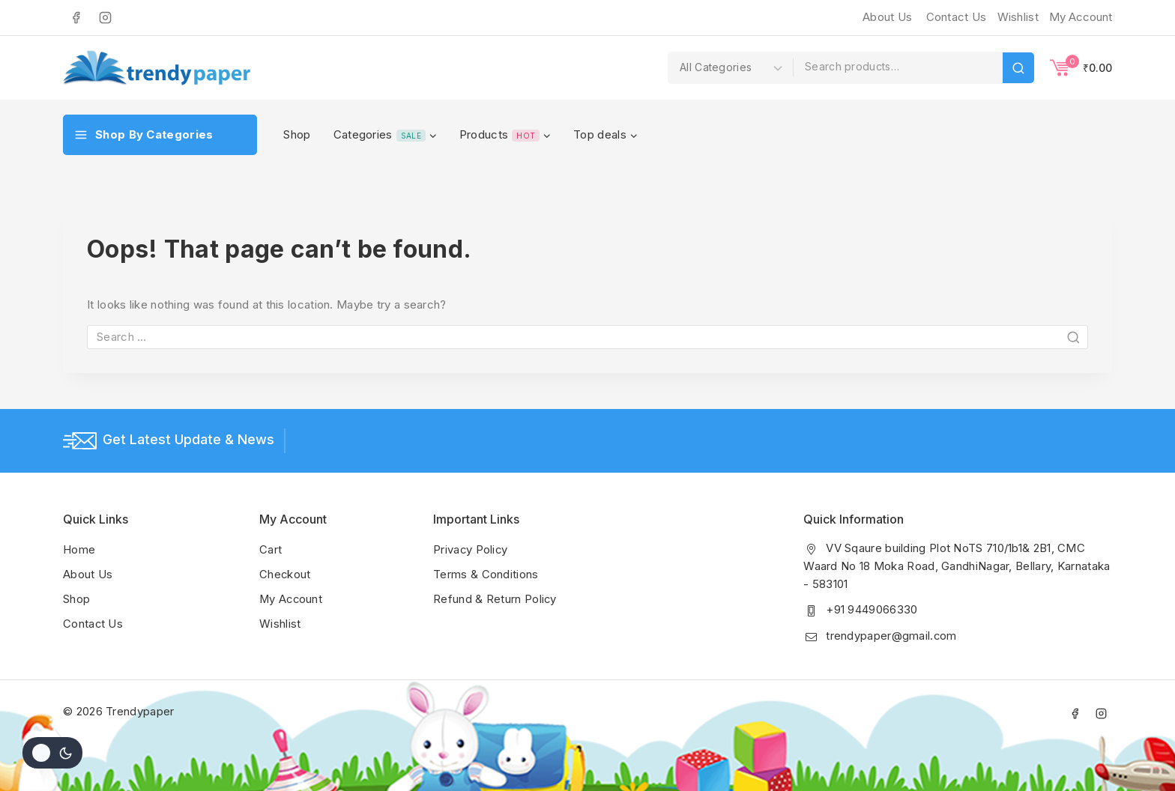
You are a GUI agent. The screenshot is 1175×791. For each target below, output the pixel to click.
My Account (291, 597)
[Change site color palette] (52, 753)
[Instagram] (105, 17)
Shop (296, 134)
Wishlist (279, 621)
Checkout (285, 573)
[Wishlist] (1016, 17)
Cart (270, 549)
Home (79, 549)
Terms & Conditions (485, 573)
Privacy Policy (471, 549)
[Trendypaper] (156, 67)
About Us (887, 17)
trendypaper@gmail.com (891, 635)
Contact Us (956, 17)
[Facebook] (75, 17)
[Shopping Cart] (1081, 67)
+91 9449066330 (871, 609)
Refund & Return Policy (495, 597)
